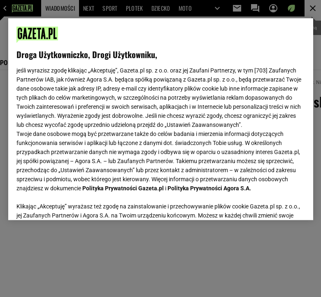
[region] (160, 119)
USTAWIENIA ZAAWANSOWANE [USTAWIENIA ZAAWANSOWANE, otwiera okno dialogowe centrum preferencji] (70, 203)
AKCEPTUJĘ (276, 204)
